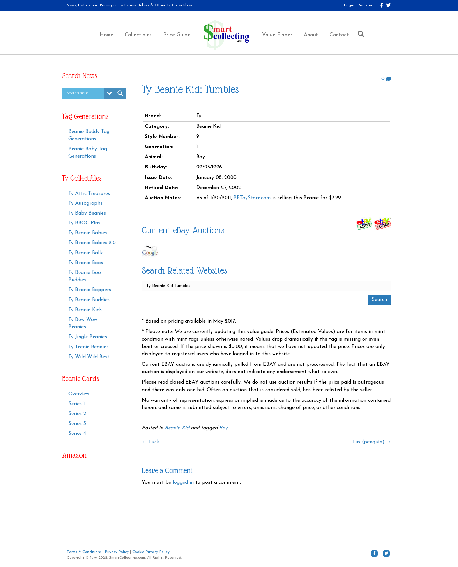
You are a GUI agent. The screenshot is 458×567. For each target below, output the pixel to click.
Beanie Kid (177, 428)
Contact (339, 35)
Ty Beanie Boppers (89, 289)
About (311, 35)
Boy (223, 428)
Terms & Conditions (84, 552)
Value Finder (277, 35)
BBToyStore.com (252, 198)
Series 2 (77, 413)
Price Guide (177, 35)
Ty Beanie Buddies (89, 300)
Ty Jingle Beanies (87, 336)
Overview (78, 394)
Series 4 (77, 433)
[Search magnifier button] (120, 93)
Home (106, 35)
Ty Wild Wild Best (88, 356)
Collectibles (138, 35)
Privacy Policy (117, 552)
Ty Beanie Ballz (85, 253)
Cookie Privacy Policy (151, 552)
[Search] (359, 34)
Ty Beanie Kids (85, 309)
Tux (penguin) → (371, 442)
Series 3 (77, 423)
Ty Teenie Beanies (88, 347)
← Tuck (150, 442)
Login (349, 5)
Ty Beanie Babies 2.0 (92, 242)
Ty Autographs (85, 203)
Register (365, 5)
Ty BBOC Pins (84, 223)
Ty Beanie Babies (87, 233)
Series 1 (76, 403)
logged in (183, 482)
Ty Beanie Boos (85, 262)
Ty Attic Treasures (89, 193)
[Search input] (84, 93)
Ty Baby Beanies (87, 213)
